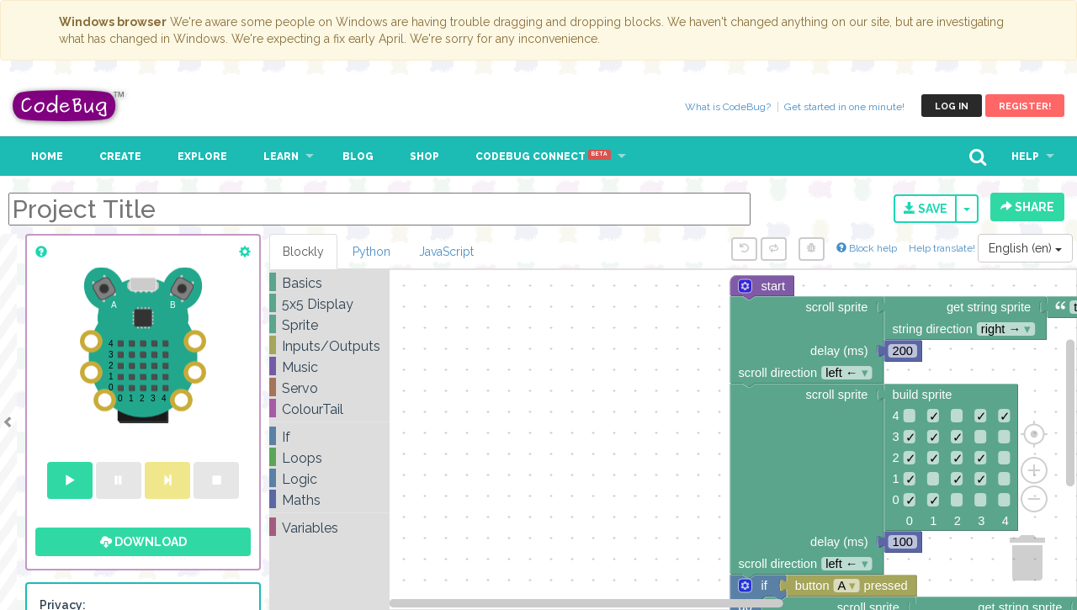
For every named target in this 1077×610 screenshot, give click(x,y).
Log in (951, 106)
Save (925, 208)
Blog (358, 156)
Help (1025, 156)
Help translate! (943, 248)
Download (143, 542)
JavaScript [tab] (446, 251)
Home (47, 156)
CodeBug (69, 105)
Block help (866, 248)
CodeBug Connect (543, 156)
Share (1027, 207)
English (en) (1025, 248)
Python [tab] (371, 251)
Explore (202, 156)
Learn (281, 156)
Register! (1025, 106)
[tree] (329, 405)
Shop (424, 156)
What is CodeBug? (728, 107)
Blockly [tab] (303, 251)
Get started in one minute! (844, 107)
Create (120, 156)
